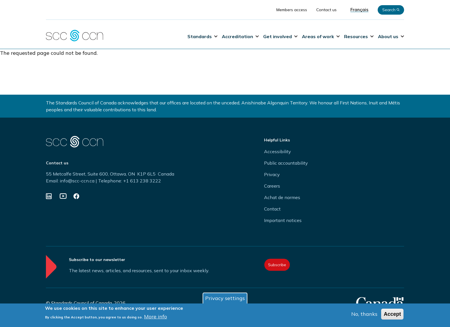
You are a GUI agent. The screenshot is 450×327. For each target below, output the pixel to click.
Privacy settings (225, 298)
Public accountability (286, 163)
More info (155, 317)
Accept (392, 315)
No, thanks (364, 314)
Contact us (326, 9)
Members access (291, 9)
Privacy (272, 174)
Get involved (280, 36)
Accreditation (240, 36)
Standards (202, 36)
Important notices (283, 220)
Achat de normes (282, 197)
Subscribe (277, 264)
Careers (272, 186)
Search (390, 9)
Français (359, 9)
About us (391, 36)
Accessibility (277, 151)
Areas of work (321, 36)
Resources (359, 36)
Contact (272, 209)
